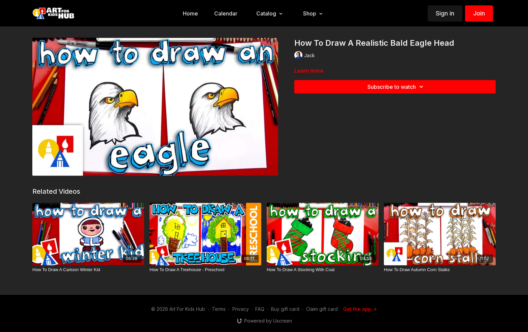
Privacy (240, 309)
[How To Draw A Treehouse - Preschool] (205, 269)
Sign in (445, 13)
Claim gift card (322, 309)
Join (479, 13)
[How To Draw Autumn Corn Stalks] (440, 269)
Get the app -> (360, 309)
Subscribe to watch (396, 87)
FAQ (259, 309)
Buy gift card (285, 309)
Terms (219, 309)
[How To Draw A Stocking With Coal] (322, 269)
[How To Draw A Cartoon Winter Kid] (88, 269)
